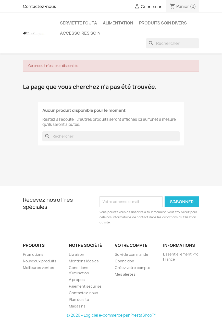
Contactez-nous (39, 6)
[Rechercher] (172, 43)
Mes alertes (125, 274)
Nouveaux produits (39, 261)
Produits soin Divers (163, 23)
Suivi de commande (131, 254)
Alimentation (118, 23)
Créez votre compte (132, 267)
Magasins (77, 306)
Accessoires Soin (80, 33)
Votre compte (131, 245)
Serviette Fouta (78, 23)
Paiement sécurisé (85, 286)
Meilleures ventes (38, 267)
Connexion (124, 261)
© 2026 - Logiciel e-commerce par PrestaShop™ (111, 315)
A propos (77, 279)
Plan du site (79, 299)
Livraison (76, 254)
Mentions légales (84, 261)
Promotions (33, 254)
